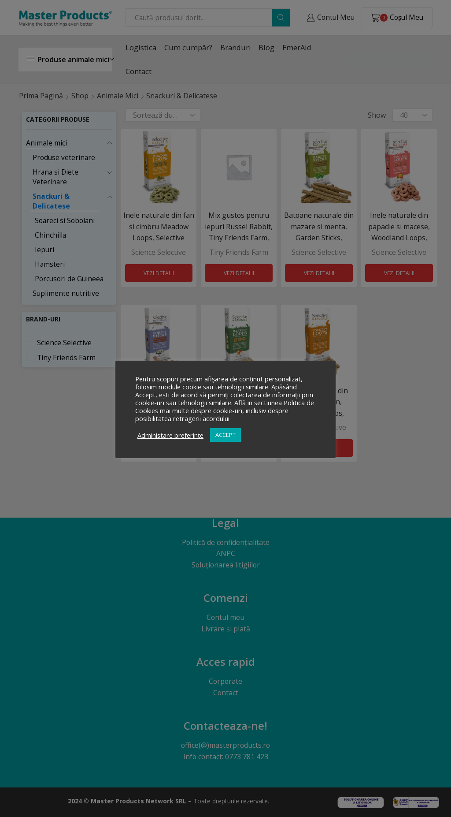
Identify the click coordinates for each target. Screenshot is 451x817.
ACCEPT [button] (225, 435)
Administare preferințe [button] (170, 435)
